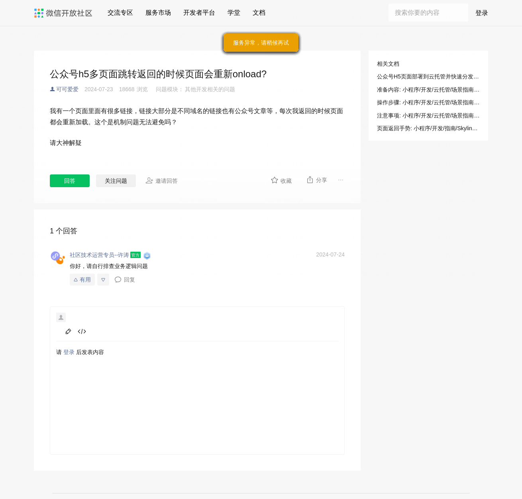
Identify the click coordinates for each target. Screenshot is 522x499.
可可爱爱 (67, 89)
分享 (316, 180)
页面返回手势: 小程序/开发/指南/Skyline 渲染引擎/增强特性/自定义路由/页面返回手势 (428, 128)
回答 (69, 181)
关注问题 (116, 181)
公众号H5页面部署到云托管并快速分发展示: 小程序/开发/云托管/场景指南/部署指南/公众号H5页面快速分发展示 (428, 76)
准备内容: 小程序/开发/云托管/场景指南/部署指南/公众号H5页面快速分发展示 (428, 89)
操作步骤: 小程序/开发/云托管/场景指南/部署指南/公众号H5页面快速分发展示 (428, 102)
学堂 (234, 12)
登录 (481, 13)
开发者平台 (199, 12)
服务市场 (158, 12)
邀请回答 (161, 180)
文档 (259, 12)
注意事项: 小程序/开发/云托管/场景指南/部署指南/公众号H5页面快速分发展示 (428, 115)
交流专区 (120, 12)
